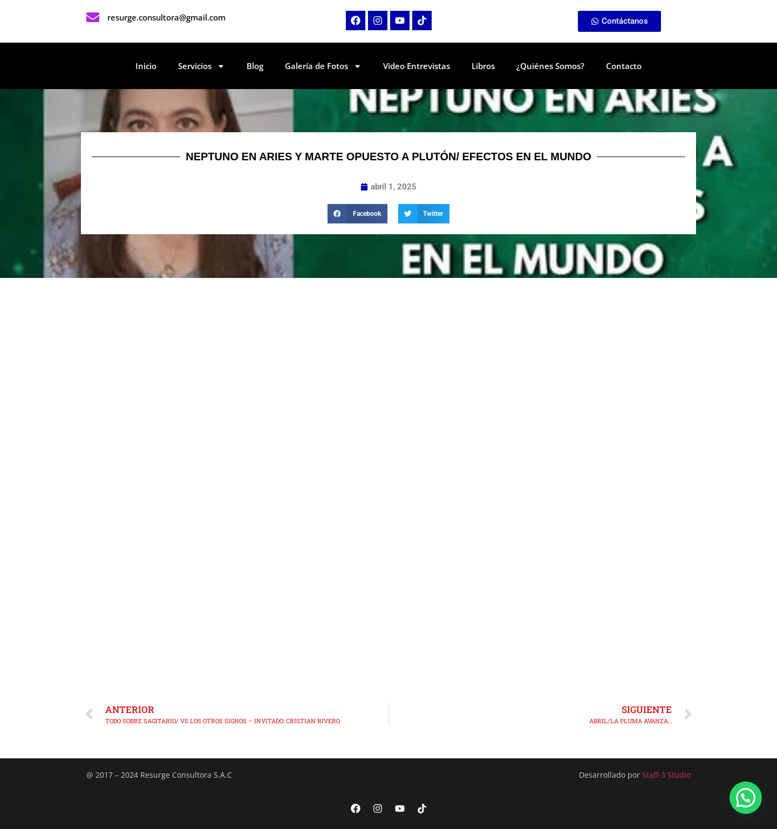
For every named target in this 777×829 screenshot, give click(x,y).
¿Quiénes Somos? (550, 65)
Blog (255, 65)
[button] (357, 213)
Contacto (624, 65)
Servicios (201, 66)
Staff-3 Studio (666, 775)
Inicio (145, 65)
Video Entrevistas (416, 65)
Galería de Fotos (323, 66)
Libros (483, 65)
